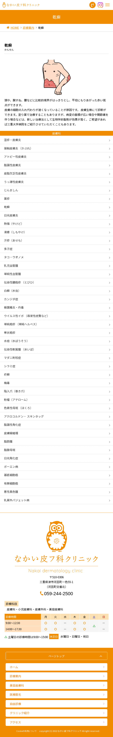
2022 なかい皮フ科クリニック (67, 731)
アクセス (15, 722)
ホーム (14, 667)
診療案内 (28, 28)
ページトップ (56, 656)
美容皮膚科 (17, 685)
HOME (15, 28)
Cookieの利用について (26, 731)
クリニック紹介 (19, 713)
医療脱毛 (15, 694)
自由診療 (15, 704)
